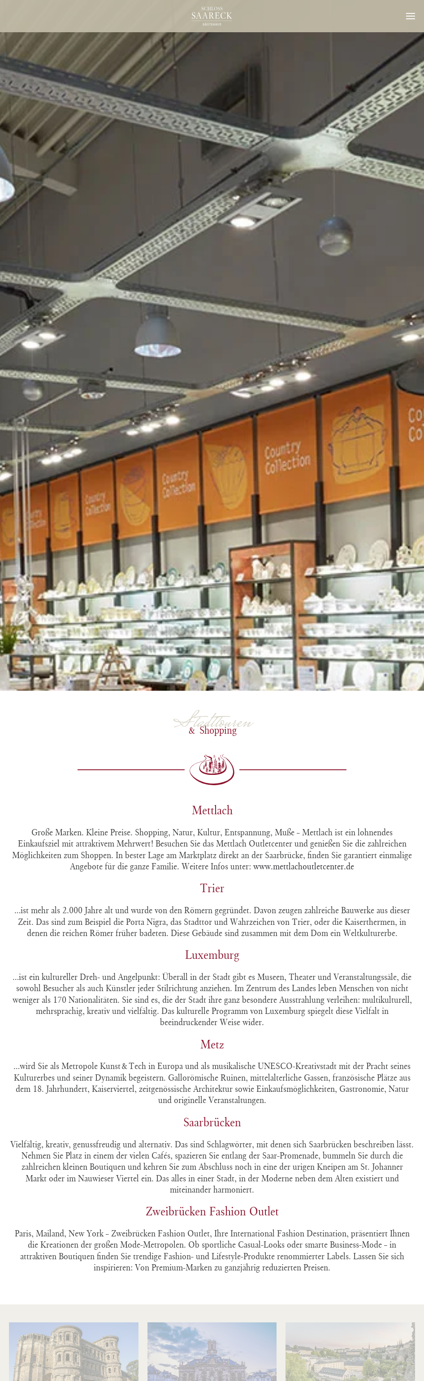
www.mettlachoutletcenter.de (303, 866)
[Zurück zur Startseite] (212, 16)
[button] (410, 16)
